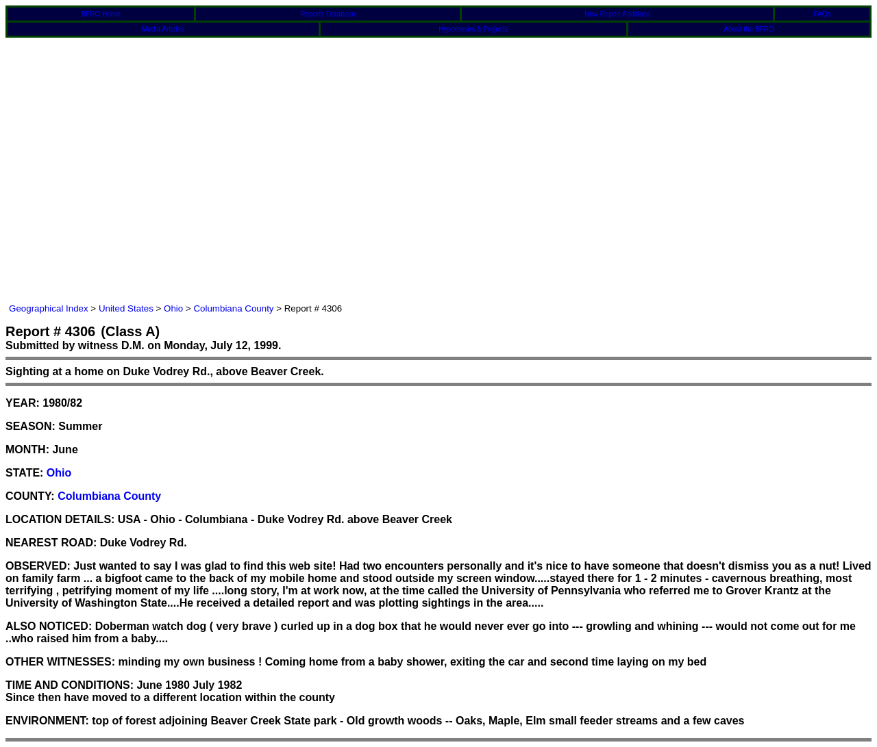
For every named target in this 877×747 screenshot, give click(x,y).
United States (126, 308)
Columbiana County (233, 308)
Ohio (173, 308)
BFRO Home (101, 14)
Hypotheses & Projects (473, 29)
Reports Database (328, 14)
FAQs (822, 14)
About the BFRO (749, 29)
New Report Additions (617, 14)
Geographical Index (48, 308)
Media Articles (163, 29)
